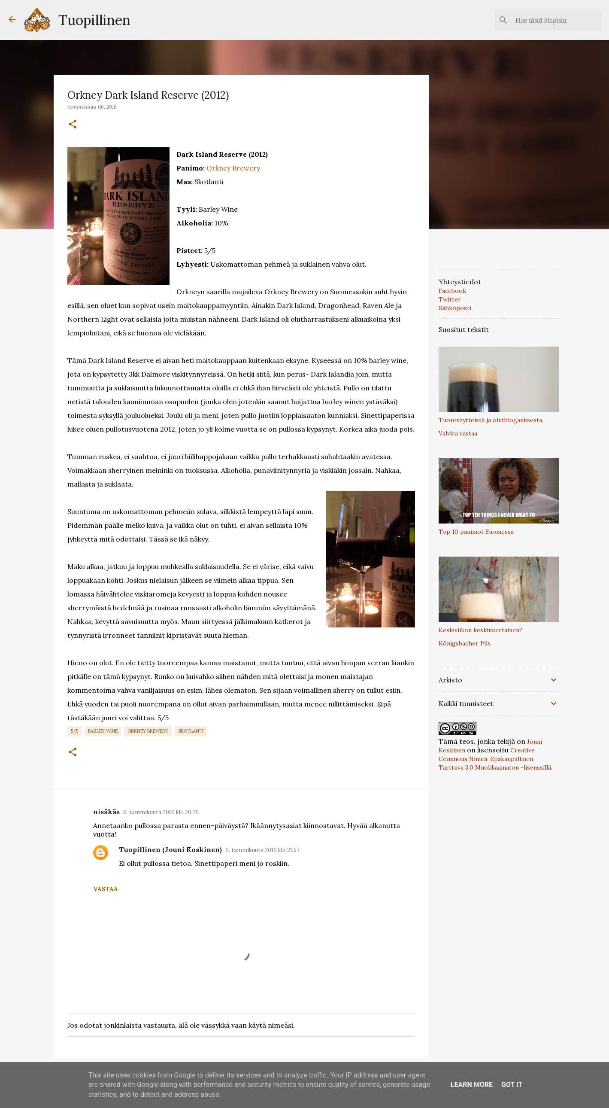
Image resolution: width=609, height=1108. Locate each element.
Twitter (450, 299)
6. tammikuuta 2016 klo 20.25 (161, 812)
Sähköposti (455, 308)
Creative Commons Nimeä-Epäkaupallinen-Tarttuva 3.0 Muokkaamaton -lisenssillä (495, 758)
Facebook (452, 291)
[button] (72, 124)
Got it (511, 1085)
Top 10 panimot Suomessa (476, 532)
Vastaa (105, 889)
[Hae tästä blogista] (557, 20)
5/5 (74, 731)
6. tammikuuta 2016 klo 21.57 (262, 850)
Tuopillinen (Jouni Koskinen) (170, 849)
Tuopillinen (94, 20)
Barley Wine (103, 731)
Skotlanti (190, 731)
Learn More (472, 1085)
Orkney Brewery (233, 168)
